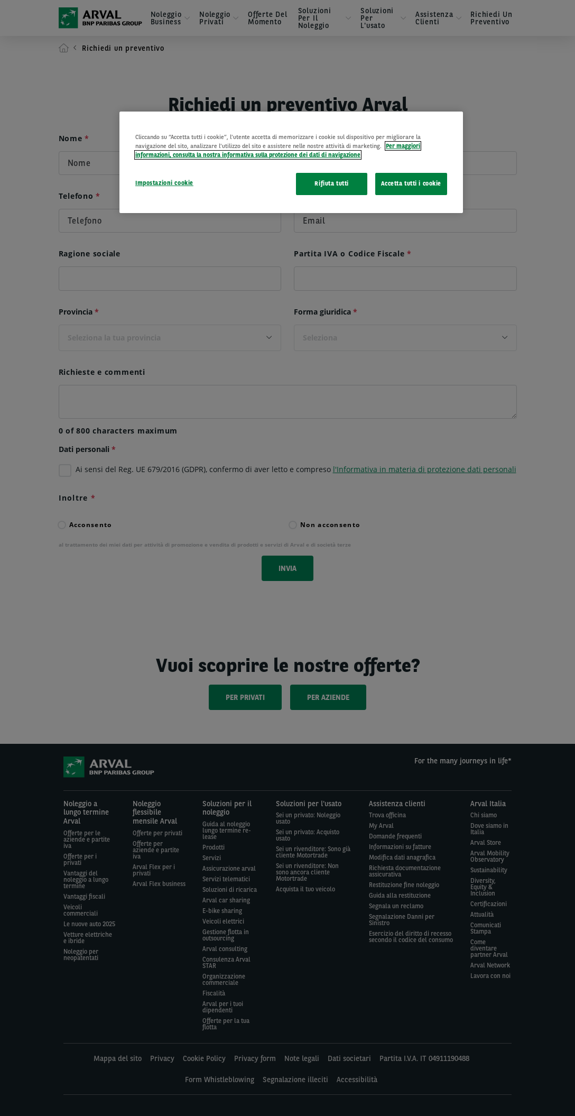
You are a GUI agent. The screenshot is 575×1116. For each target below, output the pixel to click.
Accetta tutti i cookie (411, 183)
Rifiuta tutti (331, 183)
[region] (291, 162)
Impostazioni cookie (164, 183)
